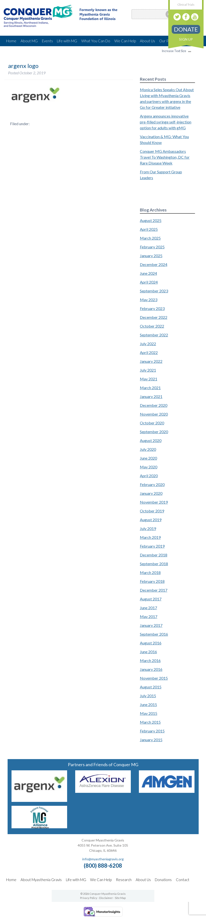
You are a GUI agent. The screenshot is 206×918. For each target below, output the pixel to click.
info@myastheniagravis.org (103, 859)
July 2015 (148, 695)
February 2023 (152, 308)
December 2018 (153, 555)
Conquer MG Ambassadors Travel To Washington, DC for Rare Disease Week (165, 157)
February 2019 (152, 546)
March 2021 (150, 387)
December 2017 (153, 590)
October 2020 (152, 422)
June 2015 (148, 704)
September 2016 (154, 634)
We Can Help (125, 41)
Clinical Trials (185, 4)
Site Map (120, 897)
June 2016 (148, 651)
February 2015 (152, 731)
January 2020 (151, 493)
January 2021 (151, 396)
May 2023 (148, 299)
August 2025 (150, 220)
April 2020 (149, 475)
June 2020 (148, 458)
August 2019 (150, 519)
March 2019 (150, 537)
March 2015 (150, 722)
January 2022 (151, 361)
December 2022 (153, 317)
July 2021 (148, 370)
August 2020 (150, 440)
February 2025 (152, 246)
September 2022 (154, 334)
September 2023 (154, 290)
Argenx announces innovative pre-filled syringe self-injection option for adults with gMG (165, 122)
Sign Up (186, 39)
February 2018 (152, 581)
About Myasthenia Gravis (41, 879)
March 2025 (150, 238)
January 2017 (151, 625)
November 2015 (154, 678)
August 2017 (150, 599)
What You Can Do (95, 41)
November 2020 (154, 414)
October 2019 (152, 511)
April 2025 (149, 229)
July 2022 (148, 343)
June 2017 (148, 607)
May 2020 (148, 467)
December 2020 (153, 405)
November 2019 (154, 502)
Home (11, 41)
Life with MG (67, 41)
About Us (147, 41)
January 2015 (151, 739)
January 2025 (151, 255)
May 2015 (148, 713)
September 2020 (154, 431)
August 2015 (150, 687)
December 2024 (153, 264)
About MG (29, 41)
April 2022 (149, 352)
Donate (186, 29)
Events (47, 41)
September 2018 (154, 563)
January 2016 (151, 669)
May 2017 (148, 616)
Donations (163, 879)
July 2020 (148, 449)
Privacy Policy (88, 897)
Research (124, 879)
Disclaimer (106, 897)
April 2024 (149, 282)
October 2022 (152, 326)
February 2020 (152, 484)
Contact (182, 879)
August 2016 (150, 643)
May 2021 (148, 378)
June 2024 (148, 273)
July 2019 (148, 528)
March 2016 (150, 660)
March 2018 (150, 572)
